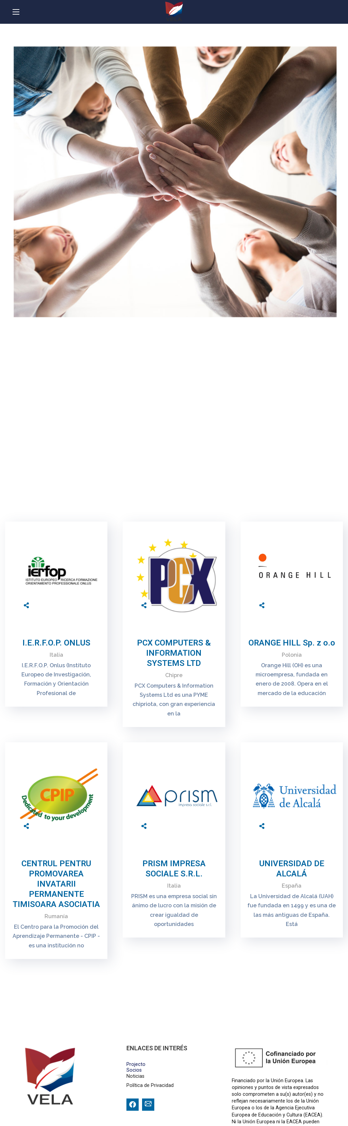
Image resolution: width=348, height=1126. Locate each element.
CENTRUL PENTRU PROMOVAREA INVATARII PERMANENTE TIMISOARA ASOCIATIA (56, 884)
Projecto (135, 1064)
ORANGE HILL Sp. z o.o (291, 643)
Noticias (135, 1076)
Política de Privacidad (150, 1085)
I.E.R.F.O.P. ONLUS (56, 643)
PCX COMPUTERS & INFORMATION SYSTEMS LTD (174, 653)
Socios (134, 1070)
